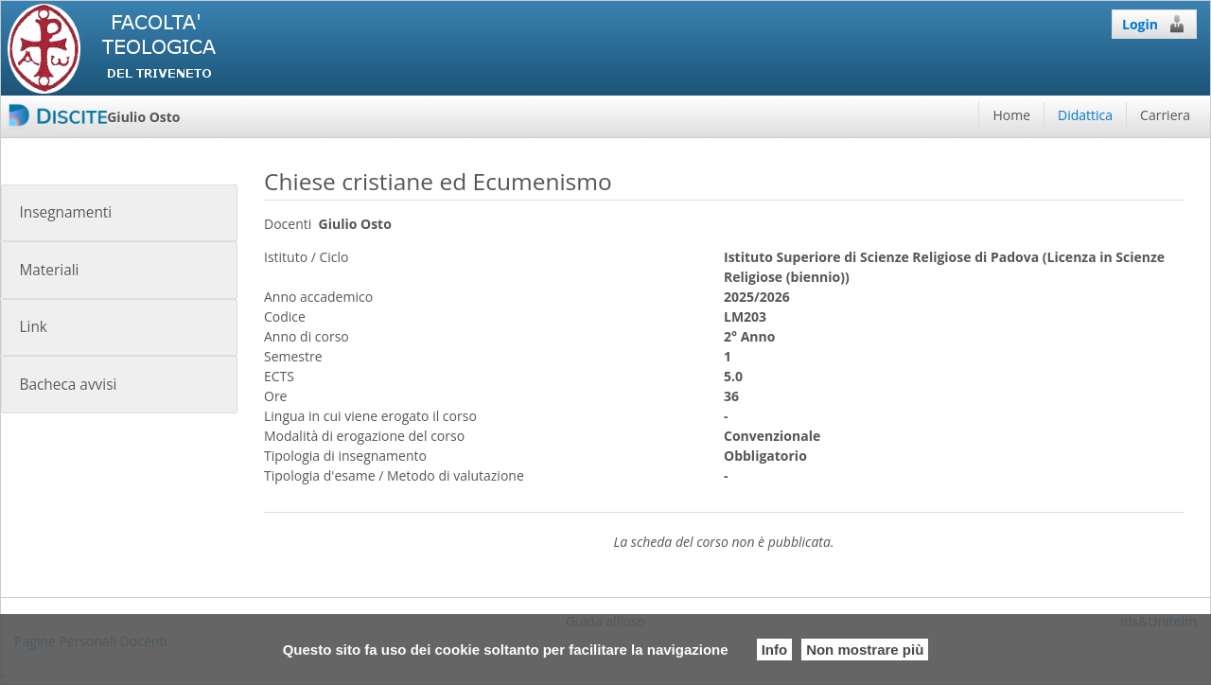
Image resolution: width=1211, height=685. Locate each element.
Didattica (1085, 115)
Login (1154, 23)
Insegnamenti (65, 212)
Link (32, 327)
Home (1011, 115)
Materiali (49, 270)
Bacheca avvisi (67, 385)
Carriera (1165, 115)
